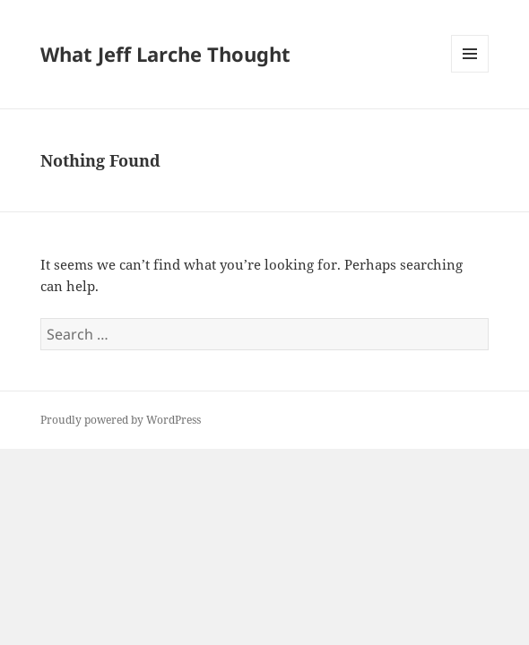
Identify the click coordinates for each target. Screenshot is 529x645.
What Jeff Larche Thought (165, 53)
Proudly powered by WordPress (120, 419)
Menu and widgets (470, 72)
